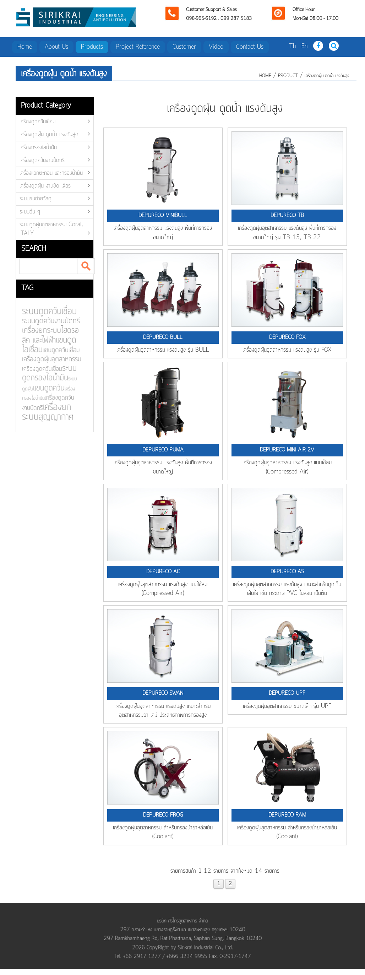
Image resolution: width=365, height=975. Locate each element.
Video (216, 47)
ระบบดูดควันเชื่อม (44, 312)
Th (292, 46)
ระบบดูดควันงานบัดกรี (45, 321)
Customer (184, 47)
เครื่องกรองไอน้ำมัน (38, 147)
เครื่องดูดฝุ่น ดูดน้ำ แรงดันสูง (327, 75)
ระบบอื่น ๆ (30, 211)
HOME (265, 75)
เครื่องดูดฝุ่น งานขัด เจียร (45, 186)
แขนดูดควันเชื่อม (55, 350)
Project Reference (138, 47)
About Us (56, 47)
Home (24, 47)
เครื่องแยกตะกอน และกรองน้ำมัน (51, 173)
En (304, 46)
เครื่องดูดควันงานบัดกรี (42, 160)
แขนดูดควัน (43, 388)
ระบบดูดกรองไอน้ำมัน (44, 373)
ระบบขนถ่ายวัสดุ (35, 198)
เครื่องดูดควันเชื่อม (37, 121)
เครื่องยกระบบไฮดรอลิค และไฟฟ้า (45, 335)
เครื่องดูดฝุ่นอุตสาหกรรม (46, 359)
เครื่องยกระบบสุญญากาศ (42, 411)
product (288, 75)
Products (92, 47)
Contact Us (249, 47)
